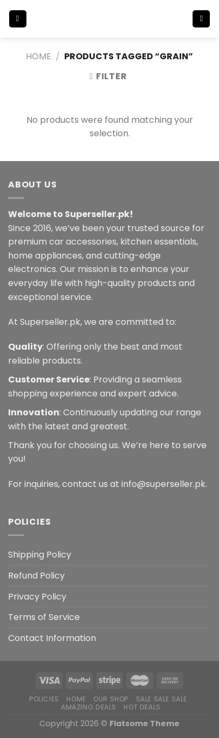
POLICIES (44, 699)
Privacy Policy (37, 596)
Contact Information (52, 638)
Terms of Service (44, 617)
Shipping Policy (39, 554)
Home (38, 56)
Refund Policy (36, 575)
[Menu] (17, 19)
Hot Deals (142, 707)
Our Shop (110, 699)
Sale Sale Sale (162, 699)
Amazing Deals (89, 707)
